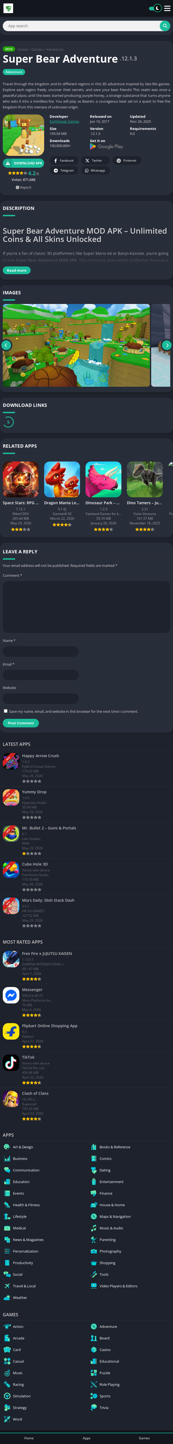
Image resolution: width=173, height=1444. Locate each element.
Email (8, 664)
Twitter (93, 160)
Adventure (54, 49)
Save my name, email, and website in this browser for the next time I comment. (73, 711)
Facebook (63, 160)
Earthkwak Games (64, 121)
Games (36, 49)
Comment (12, 575)
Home (22, 49)
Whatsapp (94, 170)
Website (9, 687)
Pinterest (126, 160)
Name (9, 640)
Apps (87, 1438)
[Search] (86, 26)
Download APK (22, 163)
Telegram (63, 170)
